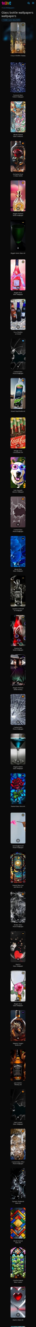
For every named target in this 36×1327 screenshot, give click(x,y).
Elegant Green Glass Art (18, 253)
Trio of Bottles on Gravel (18, 333)
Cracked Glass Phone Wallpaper (18, 372)
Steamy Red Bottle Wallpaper (18, 649)
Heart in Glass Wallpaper (18, 965)
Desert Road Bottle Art (18, 411)
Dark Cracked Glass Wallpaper (18, 1123)
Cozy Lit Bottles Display (18, 56)
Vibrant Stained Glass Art (18, 1242)
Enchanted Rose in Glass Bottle (18, 175)
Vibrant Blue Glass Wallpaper (18, 570)
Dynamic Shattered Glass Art (18, 1202)
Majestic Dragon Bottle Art (18, 1044)
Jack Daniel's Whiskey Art (18, 1083)
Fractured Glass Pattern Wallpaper (18, 96)
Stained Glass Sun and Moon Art (18, 886)
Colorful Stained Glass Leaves (18, 1281)
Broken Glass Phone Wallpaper (18, 925)
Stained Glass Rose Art (18, 806)
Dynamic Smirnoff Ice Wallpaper (18, 609)
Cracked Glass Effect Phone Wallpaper (18, 1162)
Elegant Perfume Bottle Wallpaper (18, 214)
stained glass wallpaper (11, 20)
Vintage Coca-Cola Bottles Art (18, 451)
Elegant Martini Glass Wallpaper (18, 767)
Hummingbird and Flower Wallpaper (18, 846)
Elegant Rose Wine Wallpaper (18, 293)
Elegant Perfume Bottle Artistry (18, 688)
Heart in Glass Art (18, 1320)
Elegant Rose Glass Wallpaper (18, 1004)
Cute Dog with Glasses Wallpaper (18, 491)
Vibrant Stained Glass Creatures (18, 135)
